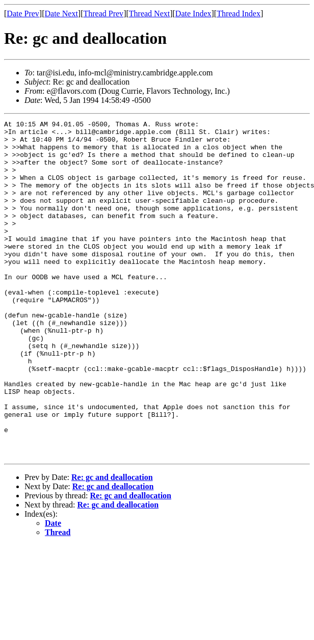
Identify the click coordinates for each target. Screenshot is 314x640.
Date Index (193, 13)
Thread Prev (103, 13)
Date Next (61, 13)
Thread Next (149, 13)
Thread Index (238, 13)
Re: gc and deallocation (112, 544)
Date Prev (23, 13)
